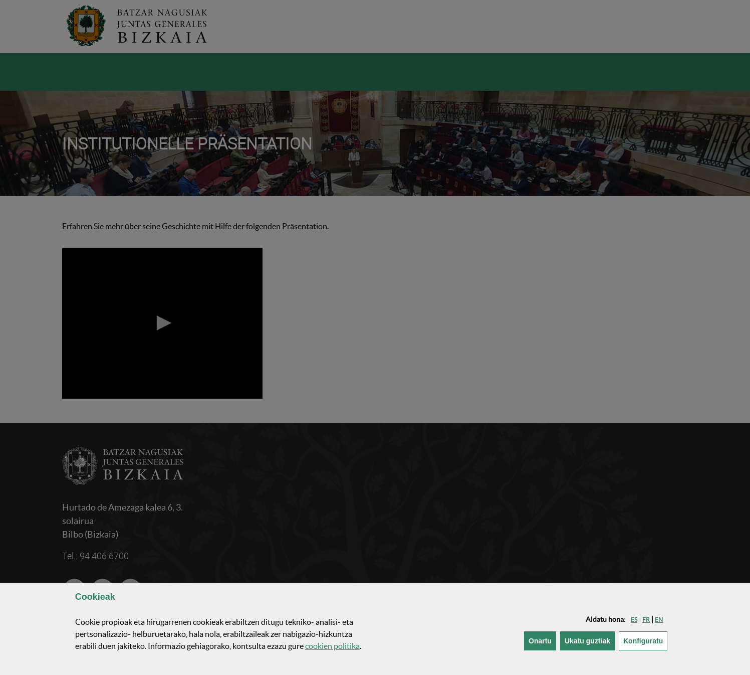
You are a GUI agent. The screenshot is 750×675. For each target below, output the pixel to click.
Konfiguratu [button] (645, 640)
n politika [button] (332, 645)
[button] (634, 619)
